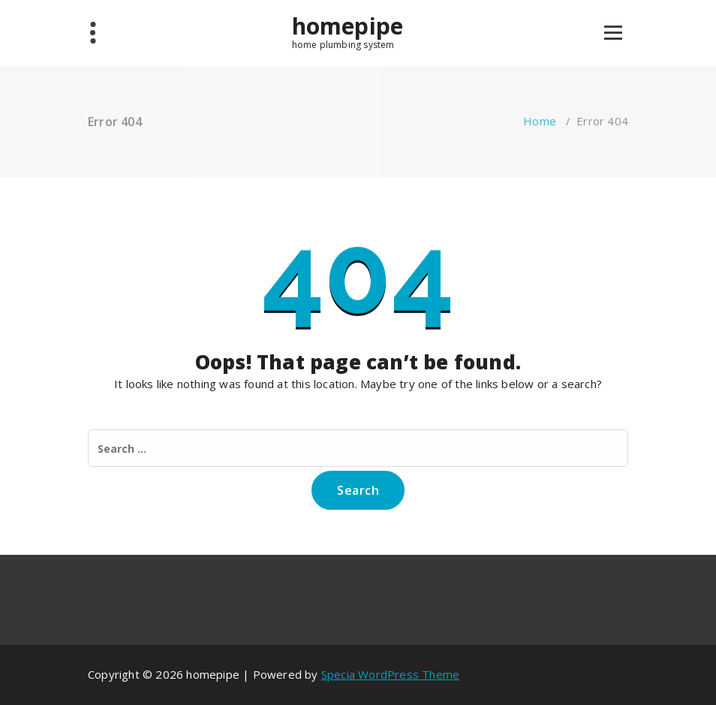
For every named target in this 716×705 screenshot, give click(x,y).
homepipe (348, 26)
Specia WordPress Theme (390, 674)
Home (539, 120)
